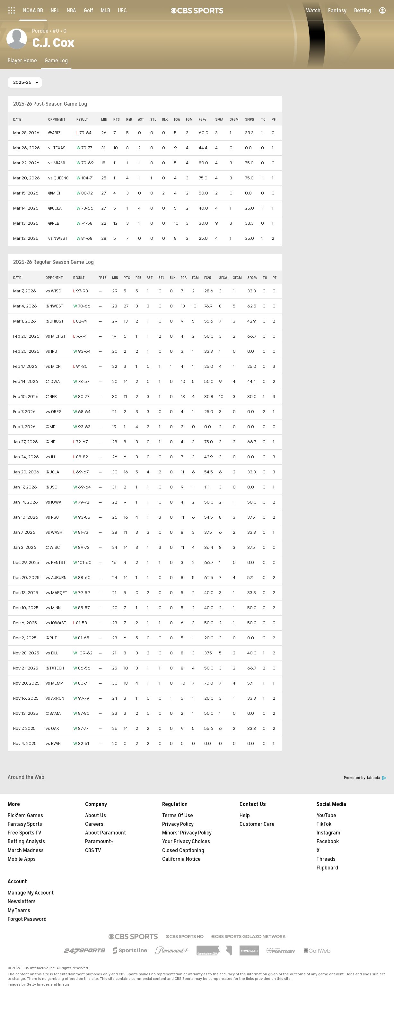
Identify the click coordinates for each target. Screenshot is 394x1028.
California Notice (181, 859)
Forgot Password (27, 919)
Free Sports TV (24, 833)
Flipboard (327, 868)
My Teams (19, 910)
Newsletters (22, 901)
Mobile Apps (22, 859)
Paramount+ (99, 841)
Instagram (328, 833)
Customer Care (257, 824)
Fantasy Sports (25, 824)
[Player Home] (22, 60)
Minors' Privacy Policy (187, 833)
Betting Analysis (26, 841)
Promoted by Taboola (365, 778)
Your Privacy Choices (186, 841)
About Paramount (105, 833)
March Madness (26, 850)
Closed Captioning (183, 850)
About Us (95, 815)
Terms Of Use (177, 815)
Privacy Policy (178, 824)
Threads (326, 859)
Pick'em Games (25, 815)
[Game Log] (56, 60)
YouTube (326, 815)
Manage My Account (31, 893)
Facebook (328, 841)
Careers (94, 824)
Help (245, 815)
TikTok (324, 824)
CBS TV (93, 850)
